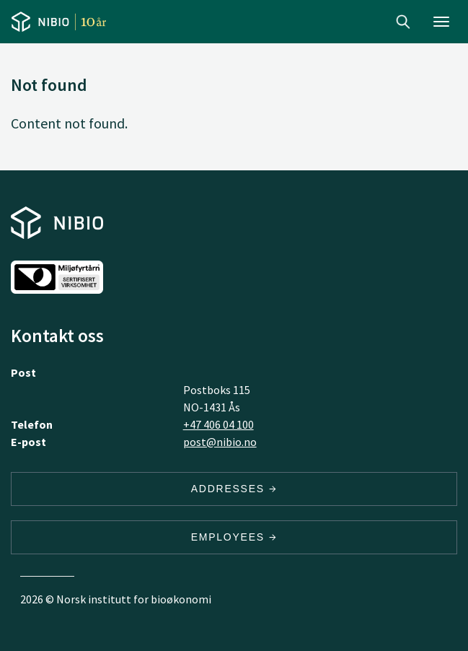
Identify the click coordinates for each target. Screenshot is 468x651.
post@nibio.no (220, 441)
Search (403, 21)
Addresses (234, 488)
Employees (234, 537)
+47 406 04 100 (218, 424)
